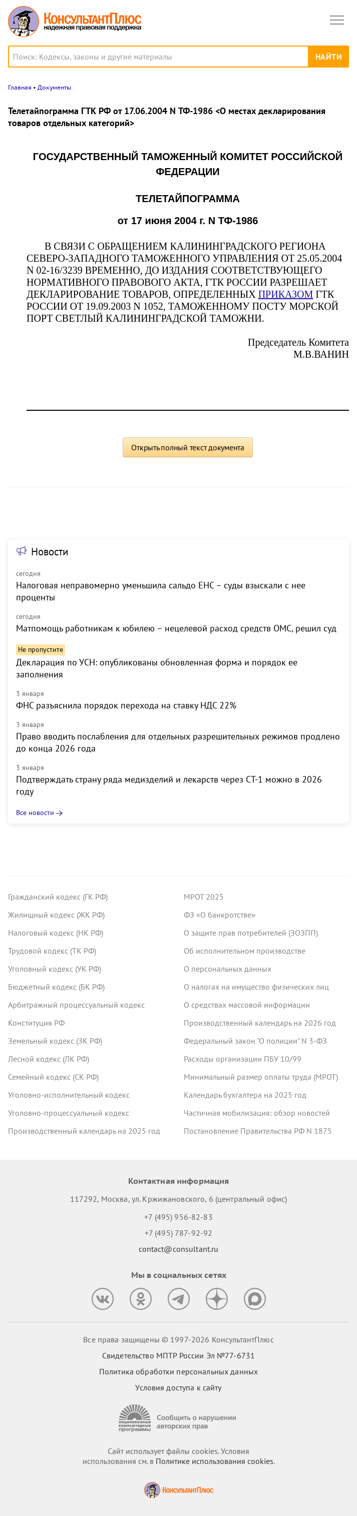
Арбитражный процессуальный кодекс (76, 1005)
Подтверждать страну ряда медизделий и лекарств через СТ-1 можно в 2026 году (169, 785)
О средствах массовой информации (247, 1005)
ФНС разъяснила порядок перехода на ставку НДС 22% (126, 705)
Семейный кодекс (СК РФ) (53, 1077)
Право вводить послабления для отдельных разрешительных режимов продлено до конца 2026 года (178, 742)
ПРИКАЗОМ (285, 294)
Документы (54, 87)
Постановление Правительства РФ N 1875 (258, 1131)
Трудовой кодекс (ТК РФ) (52, 951)
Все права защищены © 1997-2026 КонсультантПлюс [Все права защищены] (178, 1339)
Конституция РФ (36, 1023)
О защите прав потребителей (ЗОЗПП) (251, 933)
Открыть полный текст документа (187, 447)
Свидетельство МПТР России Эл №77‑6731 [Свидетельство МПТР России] (178, 1355)
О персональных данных (227, 969)
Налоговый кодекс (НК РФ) (55, 933)
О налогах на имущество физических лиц (256, 987)
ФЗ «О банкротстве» (220, 915)
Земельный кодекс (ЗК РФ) (55, 1041)
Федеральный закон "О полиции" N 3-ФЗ (255, 1041)
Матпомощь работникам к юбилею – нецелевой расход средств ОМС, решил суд (176, 628)
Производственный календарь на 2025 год (84, 1131)
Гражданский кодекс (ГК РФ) (58, 897)
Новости (49, 551)
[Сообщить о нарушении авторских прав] (179, 1418)
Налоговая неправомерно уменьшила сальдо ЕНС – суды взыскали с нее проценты (160, 591)
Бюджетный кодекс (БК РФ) (56, 987)
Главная (20, 87)
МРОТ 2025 (204, 897)
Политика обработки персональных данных (178, 1371)
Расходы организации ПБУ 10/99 (242, 1059)
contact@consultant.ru (179, 1249)
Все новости (35, 812)
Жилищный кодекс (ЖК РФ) (56, 915)
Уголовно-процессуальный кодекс (68, 1113)
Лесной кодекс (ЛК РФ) (48, 1059)
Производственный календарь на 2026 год (260, 1023)
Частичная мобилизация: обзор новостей (257, 1113)
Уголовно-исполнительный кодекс (69, 1095)
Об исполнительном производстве (244, 951)
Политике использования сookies (214, 1461)
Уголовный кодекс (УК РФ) (54, 969)
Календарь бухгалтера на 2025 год (245, 1095)
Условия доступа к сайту (178, 1387)
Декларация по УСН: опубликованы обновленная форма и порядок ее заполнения (156, 668)
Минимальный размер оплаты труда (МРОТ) (261, 1077)
